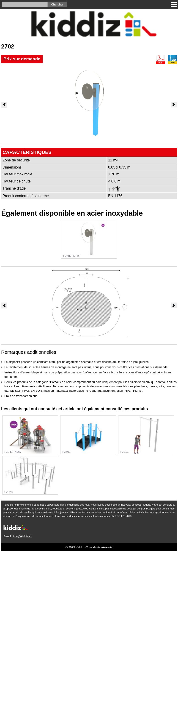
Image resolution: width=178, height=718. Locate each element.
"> (89, 239)
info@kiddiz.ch (22, 536)
